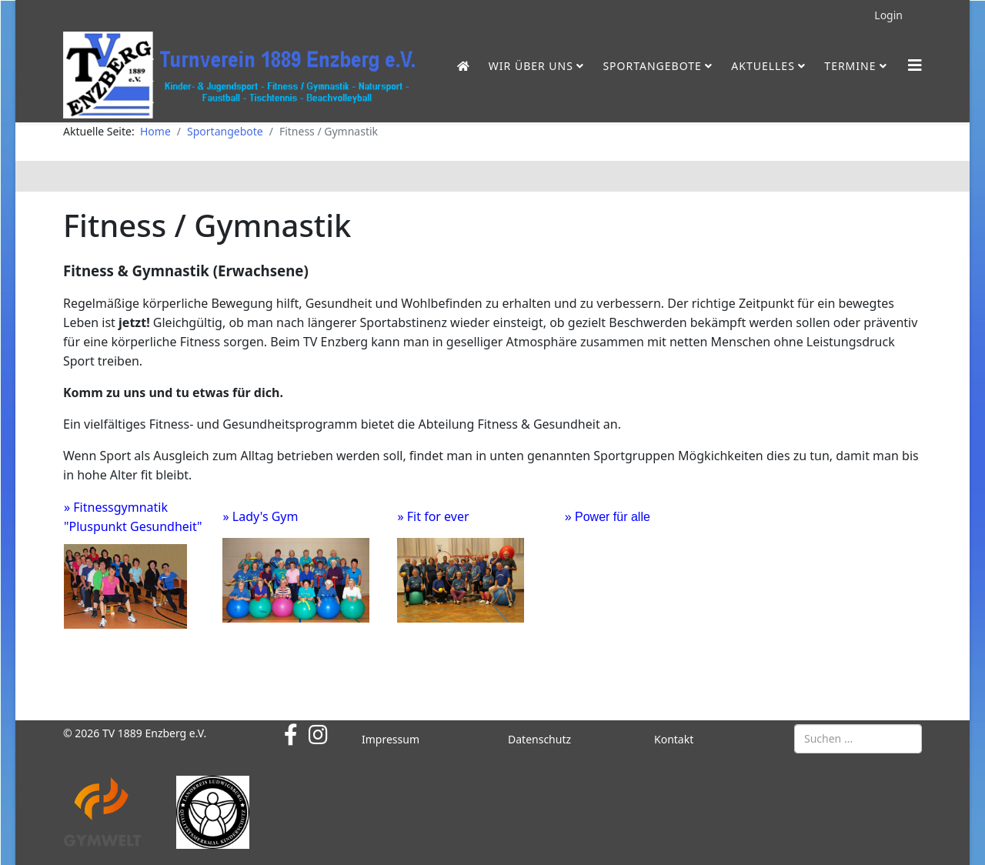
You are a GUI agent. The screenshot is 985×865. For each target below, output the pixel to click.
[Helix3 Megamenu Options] (915, 65)
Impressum (390, 739)
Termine (850, 65)
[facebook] (291, 734)
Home (155, 131)
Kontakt (673, 739)
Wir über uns (531, 65)
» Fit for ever (433, 516)
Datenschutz (539, 739)
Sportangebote (652, 65)
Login (888, 15)
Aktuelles (763, 65)
